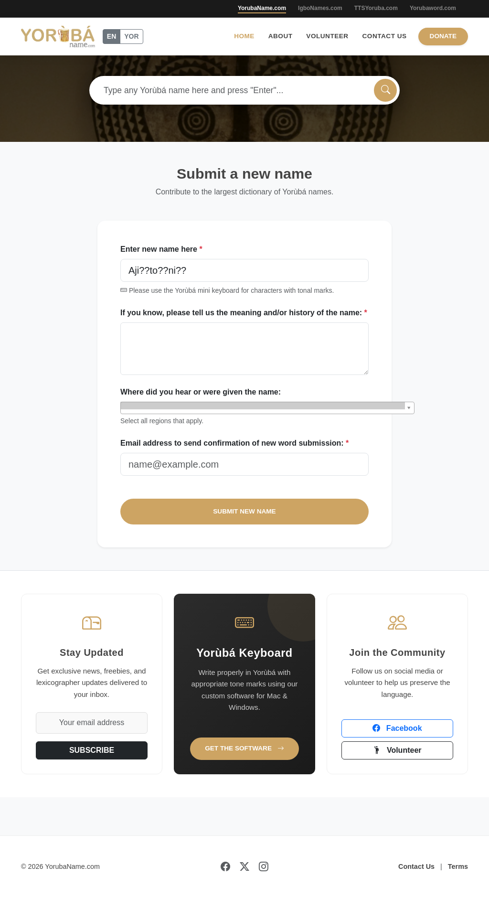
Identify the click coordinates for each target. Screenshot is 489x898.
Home (244, 36)
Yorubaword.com (433, 8)
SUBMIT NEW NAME (244, 511)
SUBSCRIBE (91, 750)
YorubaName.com (262, 8)
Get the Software (244, 748)
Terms (458, 866)
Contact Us (384, 36)
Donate (443, 36)
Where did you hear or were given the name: (200, 392)
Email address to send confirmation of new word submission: (234, 443)
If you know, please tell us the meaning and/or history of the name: (243, 313)
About (280, 36)
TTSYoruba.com (376, 8)
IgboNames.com (320, 8)
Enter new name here (161, 249)
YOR (131, 36)
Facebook (397, 728)
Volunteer (327, 36)
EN (111, 36)
